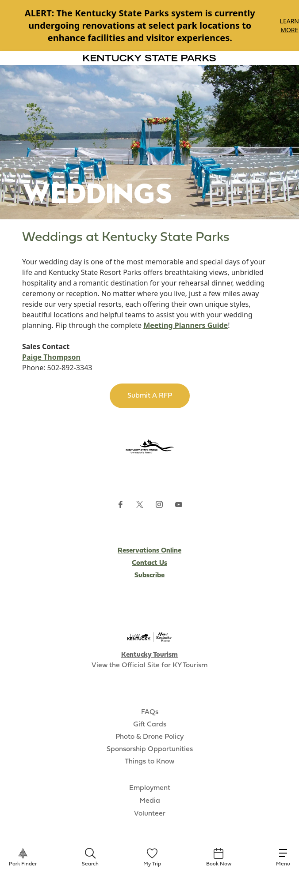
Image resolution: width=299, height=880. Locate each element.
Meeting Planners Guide (185, 325)
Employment (149, 788)
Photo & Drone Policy (149, 737)
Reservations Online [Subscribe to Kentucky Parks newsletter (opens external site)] (149, 550)
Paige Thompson (51, 357)
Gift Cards (149, 724)
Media (149, 801)
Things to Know (149, 761)
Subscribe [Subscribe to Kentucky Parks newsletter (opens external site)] (149, 575)
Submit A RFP (149, 395)
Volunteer (149, 813)
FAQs (149, 712)
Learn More (289, 25)
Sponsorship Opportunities (150, 749)
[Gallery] (149, 25)
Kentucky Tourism (149, 654)
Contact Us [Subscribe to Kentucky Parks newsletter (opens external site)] (149, 563)
